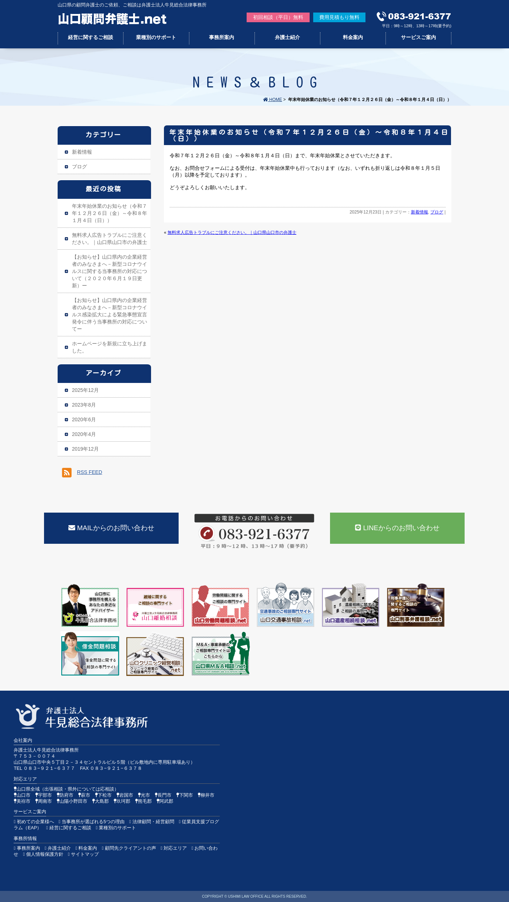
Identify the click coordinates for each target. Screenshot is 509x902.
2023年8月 (84, 405)
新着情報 (419, 212)
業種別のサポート (156, 37)
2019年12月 (85, 449)
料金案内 (353, 37)
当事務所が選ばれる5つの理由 (92, 821)
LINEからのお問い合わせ (397, 528)
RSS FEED (89, 472)
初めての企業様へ (34, 821)
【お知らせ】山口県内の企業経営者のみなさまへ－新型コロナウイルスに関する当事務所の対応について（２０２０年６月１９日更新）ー (109, 271)
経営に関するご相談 (90, 37)
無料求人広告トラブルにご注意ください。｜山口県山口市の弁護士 (232, 232)
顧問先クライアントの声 (129, 848)
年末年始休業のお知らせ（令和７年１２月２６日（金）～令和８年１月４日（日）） (309, 135)
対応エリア (174, 848)
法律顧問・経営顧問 (151, 821)
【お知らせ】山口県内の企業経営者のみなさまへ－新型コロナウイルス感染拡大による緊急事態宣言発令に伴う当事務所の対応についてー (109, 314)
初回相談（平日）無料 (278, 17)
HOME (272, 99)
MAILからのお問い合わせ (111, 528)
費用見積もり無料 (339, 17)
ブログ (436, 212)
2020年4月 (84, 434)
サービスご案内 (418, 37)
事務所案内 (221, 37)
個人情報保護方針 (43, 854)
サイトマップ (83, 854)
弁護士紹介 (287, 37)
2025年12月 (85, 390)
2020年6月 (84, 419)
